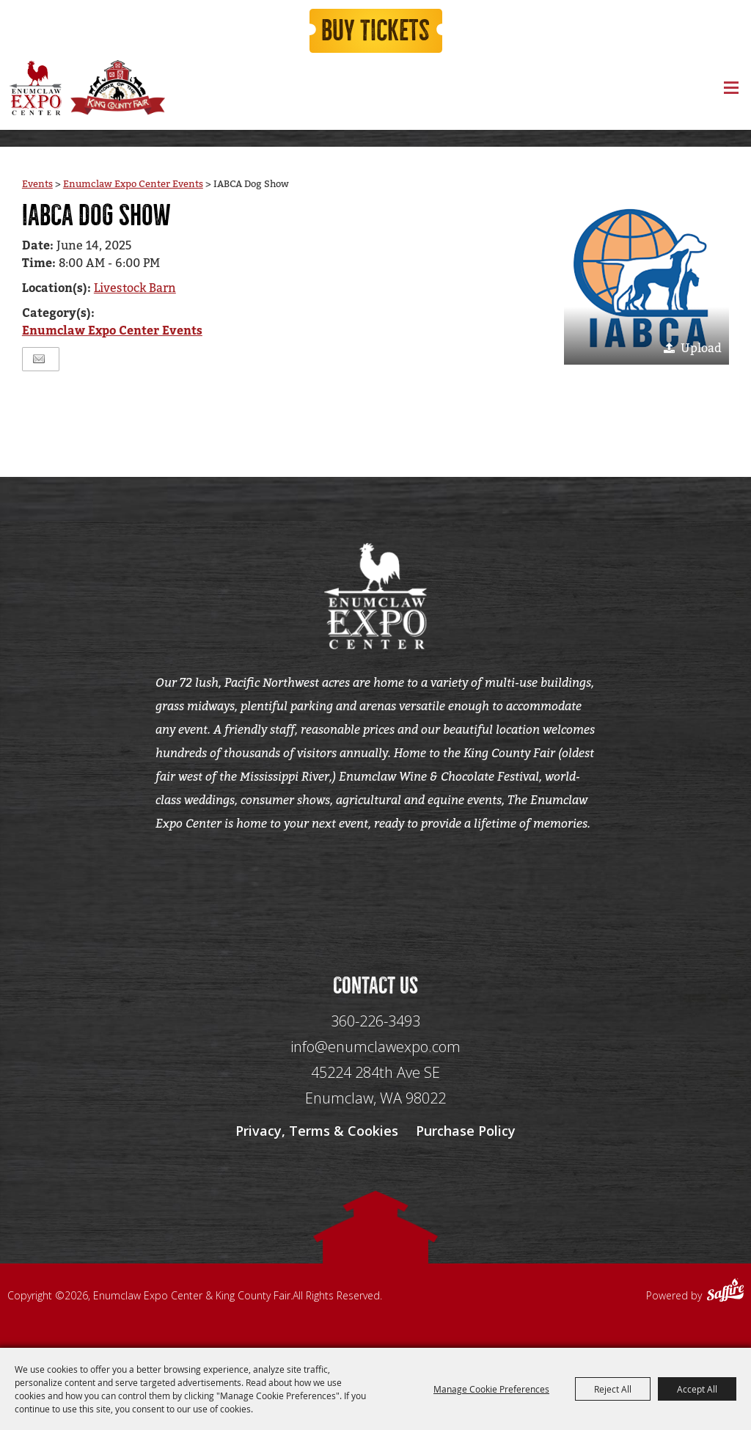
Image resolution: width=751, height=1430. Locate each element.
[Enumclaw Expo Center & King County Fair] (34, 87)
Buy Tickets (375, 31)
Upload (701, 348)
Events (37, 184)
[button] (646, 282)
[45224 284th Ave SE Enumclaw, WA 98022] (375, 1085)
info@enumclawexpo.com (375, 1047)
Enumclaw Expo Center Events (133, 184)
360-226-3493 (375, 1021)
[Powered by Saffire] (725, 1292)
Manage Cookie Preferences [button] (491, 1389)
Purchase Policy (466, 1130)
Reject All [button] (612, 1389)
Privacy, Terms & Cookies (316, 1130)
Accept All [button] (697, 1389)
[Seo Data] (375, 887)
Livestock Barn (135, 288)
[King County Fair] (117, 87)
